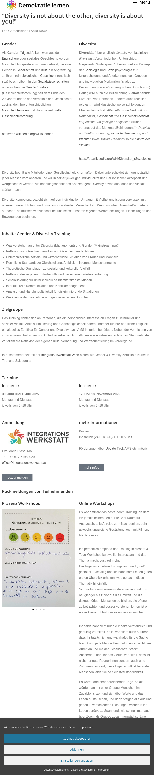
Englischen (10, 58)
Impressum (103, 769)
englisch (109, 52)
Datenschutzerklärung (56, 769)
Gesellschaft (25, 70)
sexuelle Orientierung (126, 133)
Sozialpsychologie (119, 70)
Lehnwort (41, 52)
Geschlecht (105, 116)
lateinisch (141, 52)
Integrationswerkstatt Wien (60, 355)
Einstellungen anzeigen (77, 760)
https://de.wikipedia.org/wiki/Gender (27, 134)
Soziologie (92, 70)
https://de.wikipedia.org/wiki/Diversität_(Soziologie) (115, 158)
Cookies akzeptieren (77, 738)
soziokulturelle (51, 110)
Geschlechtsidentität (134, 116)
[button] (6, 557)
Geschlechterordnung (17, 116)
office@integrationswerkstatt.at (24, 462)
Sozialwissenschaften (53, 81)
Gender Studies (37, 87)
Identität (84, 139)
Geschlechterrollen (15, 110)
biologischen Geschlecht (38, 75)
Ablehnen (77, 749)
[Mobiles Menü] (141, 2)
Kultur (45, 70)
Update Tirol (114, 448)
